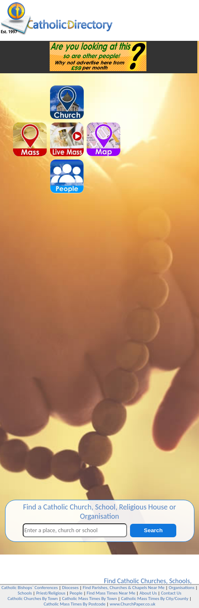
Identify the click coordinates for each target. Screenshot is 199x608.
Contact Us (171, 593)
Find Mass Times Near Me (111, 593)
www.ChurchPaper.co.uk (132, 604)
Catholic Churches (141, 581)
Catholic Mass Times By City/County (154, 598)
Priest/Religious (51, 593)
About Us (148, 593)
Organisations (181, 587)
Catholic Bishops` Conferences (30, 587)
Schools (179, 581)
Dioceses (70, 587)
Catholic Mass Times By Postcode (75, 604)
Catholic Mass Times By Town (89, 598)
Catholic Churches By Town (33, 598)
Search (153, 530)
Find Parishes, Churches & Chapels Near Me (124, 587)
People (75, 593)
